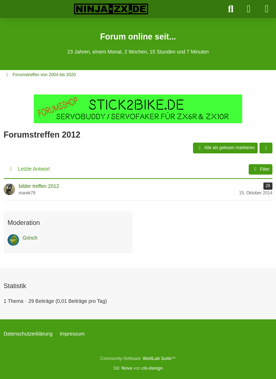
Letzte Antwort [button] (34, 169)
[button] (265, 148)
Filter (261, 169)
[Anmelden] (249, 9)
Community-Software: (138, 358)
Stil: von (138, 368)
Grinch (30, 238)
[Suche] (231, 9)
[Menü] (266, 9)
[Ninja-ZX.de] (111, 9)
